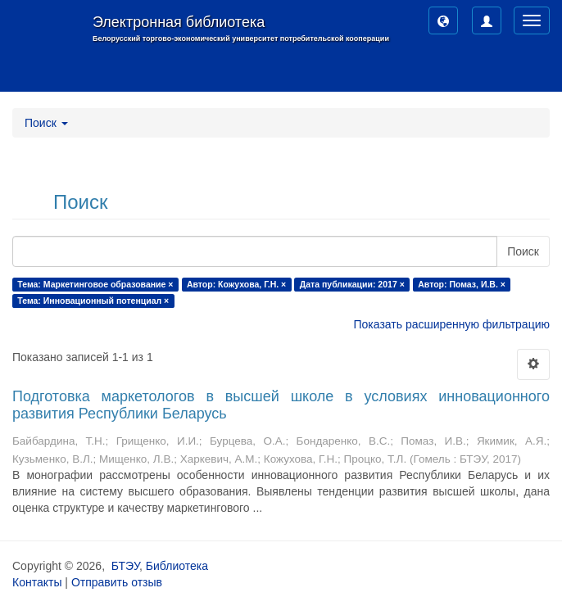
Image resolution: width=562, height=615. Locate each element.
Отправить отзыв (116, 582)
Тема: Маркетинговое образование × (95, 284)
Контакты (36, 582)
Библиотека (177, 565)
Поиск (523, 251)
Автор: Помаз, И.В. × (461, 284)
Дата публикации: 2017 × (352, 284)
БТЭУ (125, 565)
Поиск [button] (46, 122)
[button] (443, 20)
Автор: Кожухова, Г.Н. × (236, 284)
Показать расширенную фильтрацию (452, 324)
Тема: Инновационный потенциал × (93, 300)
